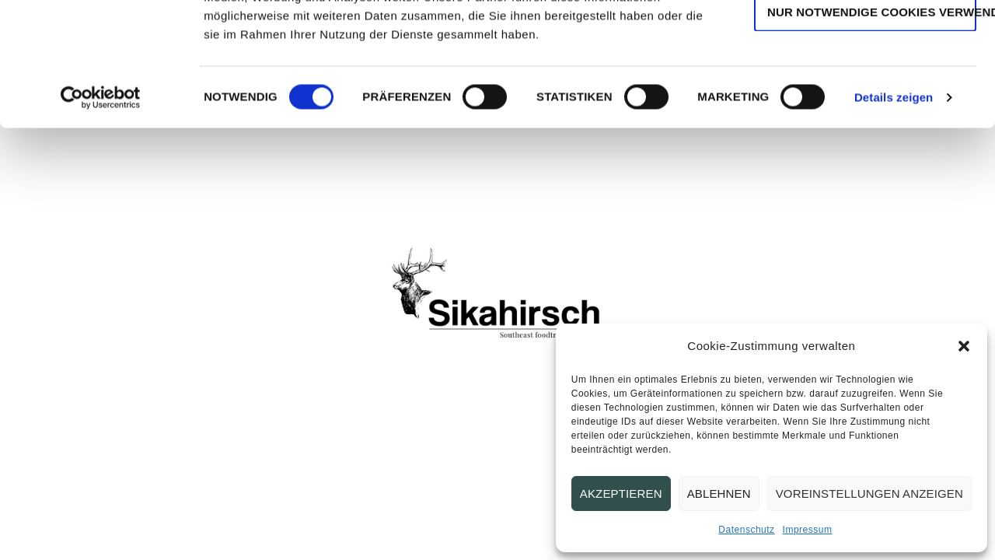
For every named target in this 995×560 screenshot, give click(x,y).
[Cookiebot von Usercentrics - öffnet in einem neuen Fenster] (101, 213)
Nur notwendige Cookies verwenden (871, 127)
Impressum (808, 529)
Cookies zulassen (866, 37)
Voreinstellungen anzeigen (869, 493)
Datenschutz (746, 529)
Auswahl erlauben (865, 82)
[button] (964, 346)
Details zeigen (893, 212)
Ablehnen (719, 493)
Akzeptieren (621, 493)
